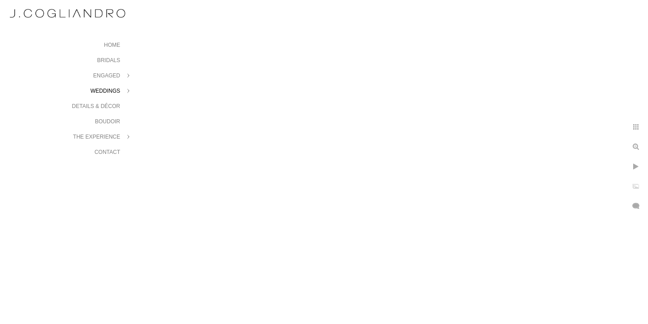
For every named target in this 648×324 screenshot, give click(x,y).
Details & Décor (96, 106)
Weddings (105, 91)
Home (112, 45)
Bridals (108, 60)
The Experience (96, 137)
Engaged (106, 75)
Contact (107, 152)
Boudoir (107, 121)
